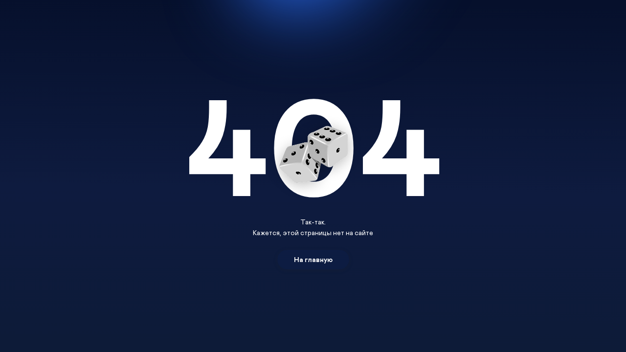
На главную (313, 259)
